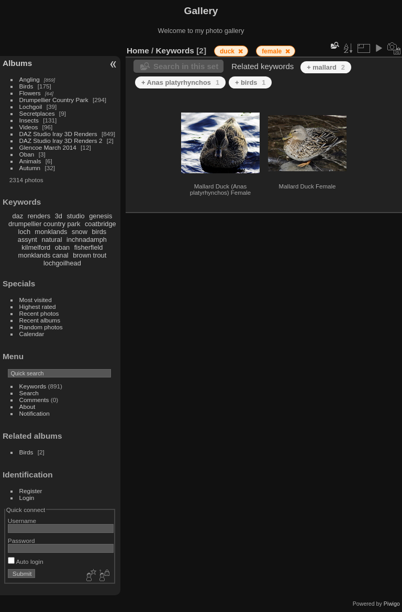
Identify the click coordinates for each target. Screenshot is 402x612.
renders (39, 216)
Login (27, 497)
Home (138, 50)
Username (22, 520)
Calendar (31, 333)
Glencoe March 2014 (47, 147)
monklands (51, 232)
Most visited (35, 299)
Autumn (30, 167)
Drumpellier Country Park (53, 99)
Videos (28, 127)
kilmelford (35, 247)
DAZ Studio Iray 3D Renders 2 (61, 140)
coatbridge (100, 224)
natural (51, 239)
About (27, 406)
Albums (17, 63)
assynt (27, 239)
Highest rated (37, 306)
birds (99, 232)
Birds (26, 86)
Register (30, 490)
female (272, 51)
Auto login (25, 561)
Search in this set (185, 66)
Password (21, 540)
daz (18, 216)
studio (75, 216)
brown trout (89, 255)
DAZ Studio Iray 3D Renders (58, 133)
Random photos (41, 327)
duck (228, 51)
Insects (29, 120)
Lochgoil (30, 106)
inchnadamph (86, 239)
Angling (29, 79)
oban (62, 247)
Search (29, 393)
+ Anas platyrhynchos (180, 82)
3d (58, 216)
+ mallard (326, 67)
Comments (34, 399)
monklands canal (43, 255)
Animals (30, 161)
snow (79, 232)
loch (24, 232)
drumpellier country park (44, 224)
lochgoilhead (62, 263)
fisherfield (88, 247)
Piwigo (392, 603)
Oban (27, 154)
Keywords (33, 386)
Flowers (30, 93)
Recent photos (39, 313)
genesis (100, 216)
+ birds (250, 82)
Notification (34, 413)
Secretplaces (37, 113)
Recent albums (39, 320)
